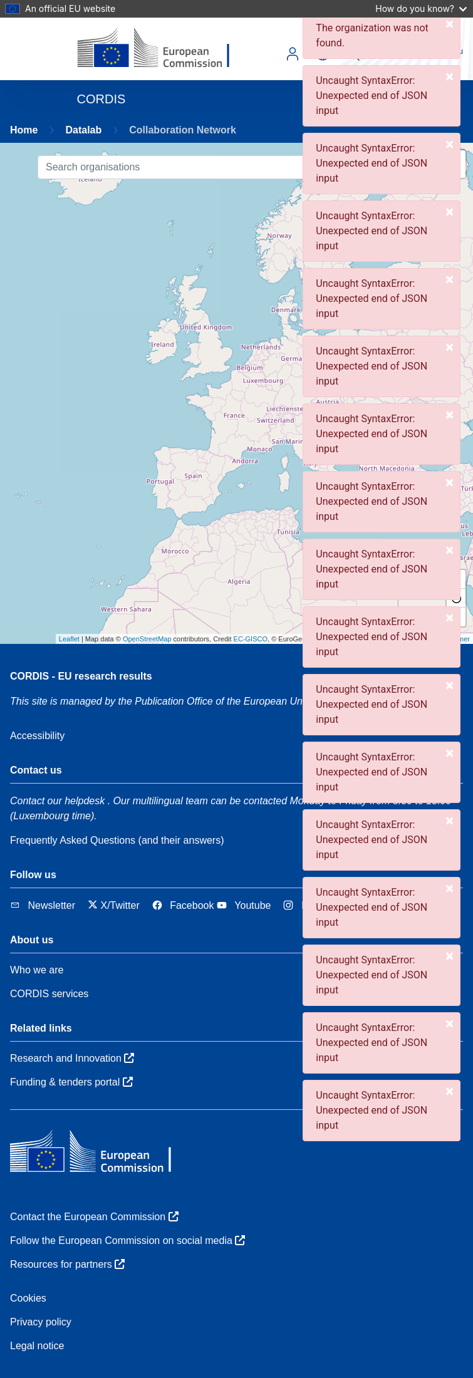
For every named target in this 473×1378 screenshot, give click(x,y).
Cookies (28, 1298)
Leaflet (69, 639)
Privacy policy (40, 1322)
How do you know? (421, 8)
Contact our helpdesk (57, 800)
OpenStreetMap (147, 639)
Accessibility (37, 735)
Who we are (36, 970)
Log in (292, 53)
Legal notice (37, 1345)
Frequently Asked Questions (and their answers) (117, 840)
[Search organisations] (215, 167)
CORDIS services (49, 993)
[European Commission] (163, 49)
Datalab (83, 130)
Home (24, 130)
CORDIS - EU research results (81, 676)
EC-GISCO (251, 639)
